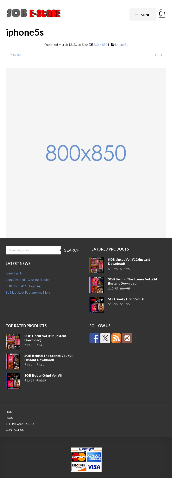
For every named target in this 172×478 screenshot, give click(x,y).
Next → (160, 54)
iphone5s (121, 44)
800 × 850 (100, 44)
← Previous (14, 54)
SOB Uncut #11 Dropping (23, 286)
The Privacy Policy (20, 423)
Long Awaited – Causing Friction (28, 279)
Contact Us (15, 429)
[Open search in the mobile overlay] (44, 250)
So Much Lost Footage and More (28, 292)
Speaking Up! (15, 273)
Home (10, 412)
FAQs (9, 417)
